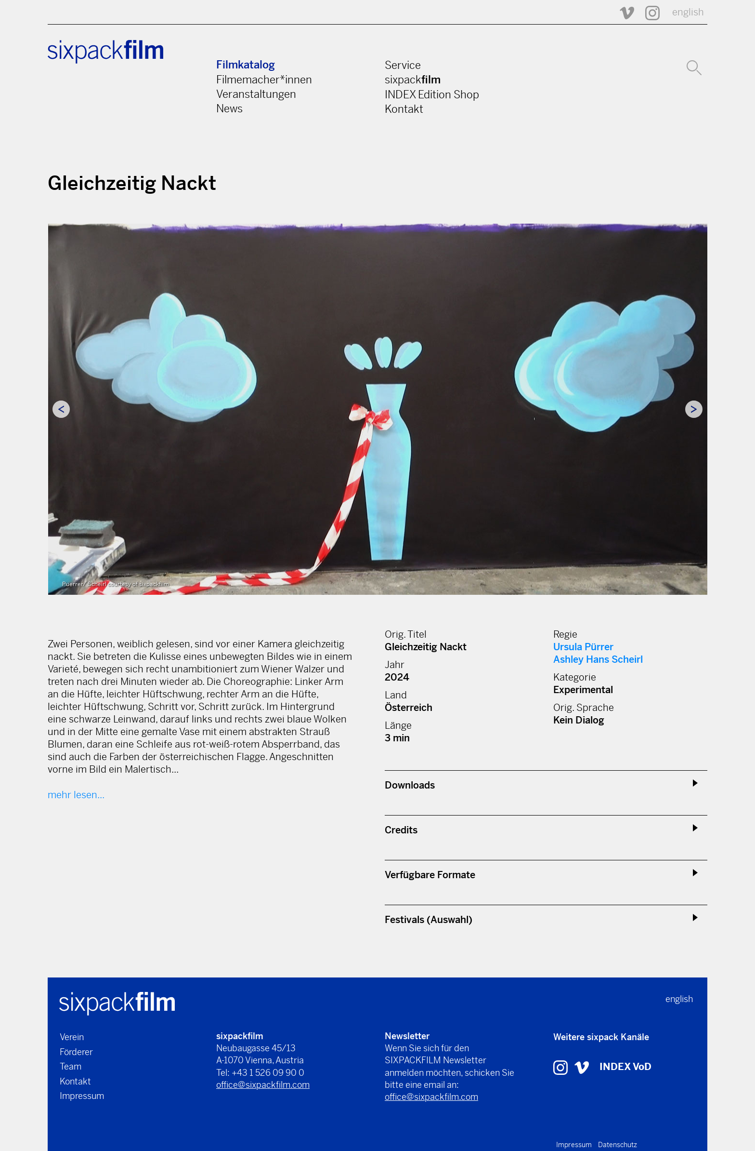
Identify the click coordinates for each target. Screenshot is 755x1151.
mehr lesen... (76, 795)
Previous (61, 409)
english (688, 12)
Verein (72, 1037)
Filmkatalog (245, 64)
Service (403, 65)
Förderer (76, 1051)
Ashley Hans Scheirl (598, 660)
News (229, 108)
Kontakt (404, 109)
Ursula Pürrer (583, 647)
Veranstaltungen (256, 94)
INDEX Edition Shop (432, 94)
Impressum (82, 1095)
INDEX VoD (625, 1067)
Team (70, 1066)
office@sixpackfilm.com (263, 1084)
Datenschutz (617, 1144)
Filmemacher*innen (264, 79)
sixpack (413, 79)
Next (694, 409)
